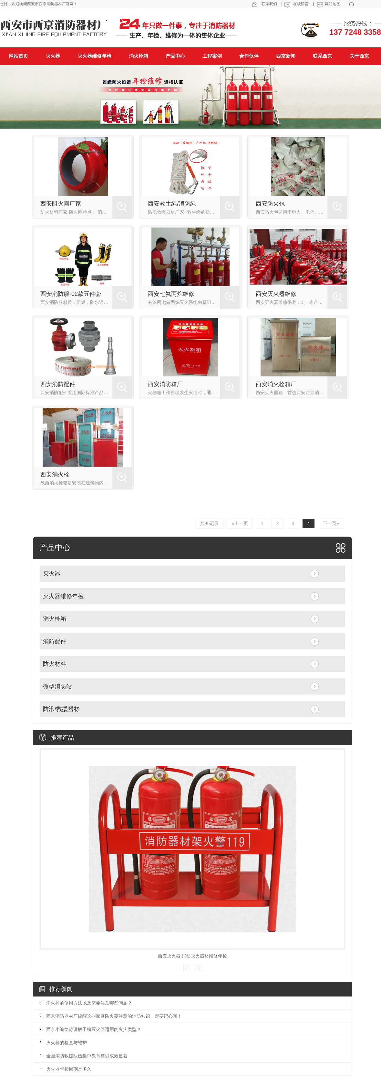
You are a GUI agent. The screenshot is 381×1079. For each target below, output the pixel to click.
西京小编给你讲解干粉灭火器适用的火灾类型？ (93, 1029)
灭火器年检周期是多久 (68, 1069)
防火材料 (54, 664)
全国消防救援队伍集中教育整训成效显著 (87, 1055)
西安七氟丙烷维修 (171, 294)
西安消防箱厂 (165, 384)
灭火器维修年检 (63, 596)
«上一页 (238, 523)
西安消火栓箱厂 (276, 384)
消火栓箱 (54, 619)
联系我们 (269, 4)
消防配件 (54, 641)
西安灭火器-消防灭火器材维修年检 (192, 955)
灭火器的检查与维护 (66, 1042)
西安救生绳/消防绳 (172, 203)
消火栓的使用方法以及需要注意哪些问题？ (89, 1003)
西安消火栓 (54, 474)
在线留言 (301, 4)
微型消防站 (57, 687)
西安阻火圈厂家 (60, 203)
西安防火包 (270, 203)
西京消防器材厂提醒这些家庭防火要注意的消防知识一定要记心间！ (114, 1016)
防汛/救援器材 (61, 709)
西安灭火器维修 (276, 294)
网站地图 (332, 4)
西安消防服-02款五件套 (70, 294)
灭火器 (51, 574)
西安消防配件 (57, 384)
